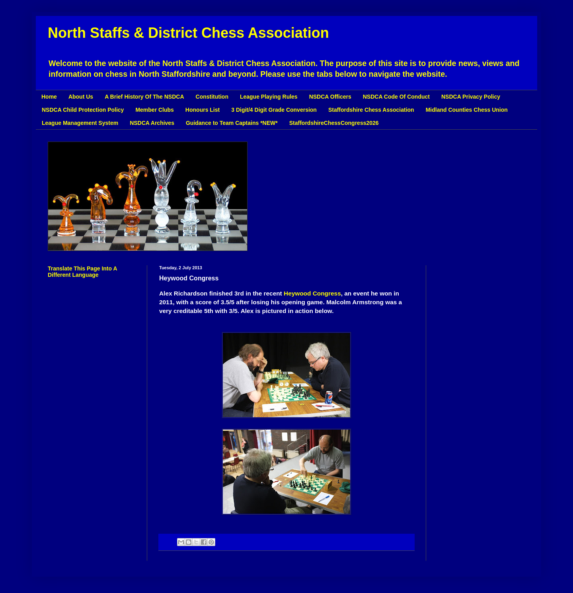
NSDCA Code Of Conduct (396, 96)
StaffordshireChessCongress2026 (334, 123)
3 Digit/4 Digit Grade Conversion (274, 110)
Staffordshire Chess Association (371, 110)
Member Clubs (154, 110)
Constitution (212, 96)
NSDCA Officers (330, 96)
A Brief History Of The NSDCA (144, 96)
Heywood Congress (312, 293)
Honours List (202, 110)
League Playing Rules (269, 96)
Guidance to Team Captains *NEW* (232, 123)
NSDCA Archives (152, 123)
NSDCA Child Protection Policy (83, 110)
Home (49, 96)
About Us (80, 96)
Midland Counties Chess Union (467, 110)
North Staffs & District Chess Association (188, 33)
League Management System (80, 123)
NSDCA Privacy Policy (470, 96)
